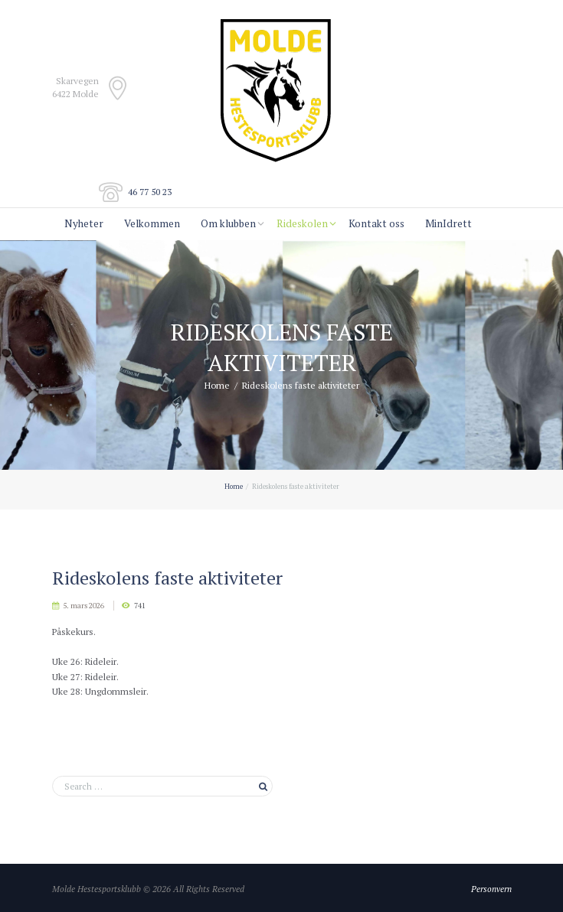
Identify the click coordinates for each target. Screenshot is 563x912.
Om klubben (228, 223)
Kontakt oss (376, 223)
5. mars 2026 (83, 606)
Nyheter (83, 223)
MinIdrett (448, 223)
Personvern (491, 888)
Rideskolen (302, 223)
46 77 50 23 (150, 191)
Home (217, 385)
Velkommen (152, 223)
